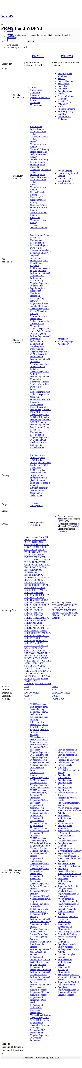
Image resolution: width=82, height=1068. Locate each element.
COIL (34, 549)
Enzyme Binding (37, 162)
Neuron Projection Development (38, 317)
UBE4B (28, 676)
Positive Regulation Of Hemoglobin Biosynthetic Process (40, 379)
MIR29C (38, 625)
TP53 (26, 673)
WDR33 (36, 678)
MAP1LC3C (58, 610)
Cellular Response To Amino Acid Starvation (40, 329)
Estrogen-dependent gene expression (39, 489)
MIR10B (37, 595)
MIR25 (44, 620)
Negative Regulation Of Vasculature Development (39, 871)
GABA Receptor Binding (69, 866)
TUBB (41, 673)
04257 (27, 689)
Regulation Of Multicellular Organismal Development (36, 1009)
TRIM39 (72, 615)
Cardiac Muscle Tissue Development (40, 385)
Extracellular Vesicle (39, 830)
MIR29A (28, 623)
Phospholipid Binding (67, 876)
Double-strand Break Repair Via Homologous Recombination (39, 239)
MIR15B (45, 602)
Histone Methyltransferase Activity (38, 187)
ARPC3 (27, 539)
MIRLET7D (42, 638)
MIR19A (39, 610)
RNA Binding (36, 126)
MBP (33, 587)
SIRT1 (35, 661)
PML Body (63, 104)
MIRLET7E (29, 640)
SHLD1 (27, 661)
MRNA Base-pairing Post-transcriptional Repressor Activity (39, 739)
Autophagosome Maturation (65, 826)
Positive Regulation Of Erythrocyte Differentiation (40, 338)
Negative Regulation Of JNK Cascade (39, 372)
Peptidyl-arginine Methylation (38, 289)
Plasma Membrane (66, 96)
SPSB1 (27, 663)
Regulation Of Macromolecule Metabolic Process (38, 820)
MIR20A (37, 618)
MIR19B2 (38, 613)
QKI (34, 653)
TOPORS (47, 671)
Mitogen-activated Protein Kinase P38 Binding (38, 207)
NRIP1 (34, 648)
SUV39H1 (57, 615)
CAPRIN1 (37, 544)
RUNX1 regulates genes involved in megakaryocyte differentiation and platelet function (38, 475)
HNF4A (28, 570)
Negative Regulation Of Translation (39, 284)
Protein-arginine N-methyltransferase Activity (39, 154)
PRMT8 (28, 653)
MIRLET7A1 (30, 635)
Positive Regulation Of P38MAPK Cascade (40, 410)
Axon (60, 106)
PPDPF (42, 650)
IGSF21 (36, 580)
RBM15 (40, 653)
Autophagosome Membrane (65, 74)
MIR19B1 (29, 613)
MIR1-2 (43, 590)
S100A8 (36, 658)
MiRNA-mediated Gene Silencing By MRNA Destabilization (40, 840)
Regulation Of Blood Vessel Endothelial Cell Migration (40, 899)
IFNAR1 (28, 580)
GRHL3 (28, 565)
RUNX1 (28, 658)
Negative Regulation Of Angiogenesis (39, 864)
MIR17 (45, 605)
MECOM (40, 587)
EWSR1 (40, 554)
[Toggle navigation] (2, 24)
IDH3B (47, 577)
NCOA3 (44, 645)
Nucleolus (62, 86)
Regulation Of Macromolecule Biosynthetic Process (39, 808)
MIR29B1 (37, 623)
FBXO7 (36, 559)
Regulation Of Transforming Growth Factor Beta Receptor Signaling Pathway (40, 961)
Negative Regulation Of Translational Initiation (39, 366)
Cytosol (33, 100)
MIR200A (29, 615)
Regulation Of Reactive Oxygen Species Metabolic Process (68, 888)
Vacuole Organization (67, 840)
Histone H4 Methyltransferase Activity (38, 220)
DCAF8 (36, 552)
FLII (48, 559)
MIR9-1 (35, 630)
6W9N (62, 699)
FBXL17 (28, 559)
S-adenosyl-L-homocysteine (36, 504)
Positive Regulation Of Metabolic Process (40, 973)
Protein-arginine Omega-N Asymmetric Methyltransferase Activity (40, 178)
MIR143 (36, 600)
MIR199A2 (29, 610)
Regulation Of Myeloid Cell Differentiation (68, 983)
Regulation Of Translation (36, 834)
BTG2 (41, 542)
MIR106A (29, 592)
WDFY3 (67, 56)
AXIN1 (42, 539)
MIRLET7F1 (42, 640)
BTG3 (55, 605)
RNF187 (28, 655)
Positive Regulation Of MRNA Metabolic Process (40, 979)
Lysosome (34, 95)
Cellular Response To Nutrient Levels (39, 322)
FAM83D (28, 557)
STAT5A (35, 666)
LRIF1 (38, 585)
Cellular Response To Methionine (39, 395)
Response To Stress (66, 863)
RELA (47, 653)
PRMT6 (55, 613)
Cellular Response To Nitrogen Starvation (67, 751)
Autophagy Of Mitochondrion (64, 776)
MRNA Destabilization (40, 1015)
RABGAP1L (65, 613)
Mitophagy (62, 767)
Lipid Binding (64, 181)
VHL (41, 676)
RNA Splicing (36, 280)
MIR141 (28, 600)
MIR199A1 (38, 607)
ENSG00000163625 (61, 693)
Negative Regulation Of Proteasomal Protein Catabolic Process (68, 992)
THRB (35, 671)
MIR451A (45, 628)
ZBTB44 (56, 618)
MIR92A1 (36, 633)
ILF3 (43, 580)
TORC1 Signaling (38, 334)
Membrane (35, 102)
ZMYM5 (39, 683)
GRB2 (69, 607)
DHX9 (44, 552)
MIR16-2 (37, 605)
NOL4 (27, 648)
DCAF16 (28, 552)
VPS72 (47, 676)
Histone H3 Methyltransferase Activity (66, 881)
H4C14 (27, 567)
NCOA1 (28, 645)
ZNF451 (47, 683)
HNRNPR (29, 575)
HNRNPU (38, 575)
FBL (43, 557)
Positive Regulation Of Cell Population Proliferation (40, 275)
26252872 (63, 521)
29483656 (34, 525)
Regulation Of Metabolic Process (38, 826)
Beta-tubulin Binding (67, 934)
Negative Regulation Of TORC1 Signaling (39, 415)
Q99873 (28, 696)
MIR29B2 (29, 625)
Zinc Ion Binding (65, 178)
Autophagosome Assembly (65, 783)
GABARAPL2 (58, 607)
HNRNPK (39, 572)
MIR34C (28, 628)
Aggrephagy (63, 344)
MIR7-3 (28, 630)
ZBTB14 (38, 681)
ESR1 (33, 554)
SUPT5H (28, 668)
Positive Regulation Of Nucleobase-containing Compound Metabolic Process (40, 923)
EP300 (27, 554)
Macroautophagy (65, 341)
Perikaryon (62, 119)
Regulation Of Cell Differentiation (38, 1031)
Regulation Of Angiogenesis (36, 859)
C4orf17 (28, 544)
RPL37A (37, 655)
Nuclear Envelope (66, 81)
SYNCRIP (38, 668)
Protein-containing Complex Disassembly (68, 900)
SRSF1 (41, 663)
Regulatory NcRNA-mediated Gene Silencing (39, 732)
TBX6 (46, 668)
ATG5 (74, 602)
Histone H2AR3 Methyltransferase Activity (66, 962)
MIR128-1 (29, 597)
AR (46, 537)
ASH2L (35, 539)
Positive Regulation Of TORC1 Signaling (40, 420)
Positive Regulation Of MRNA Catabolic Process (40, 952)
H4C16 (34, 567)
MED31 (28, 590)
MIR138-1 (39, 597)
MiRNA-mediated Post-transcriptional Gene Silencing (39, 707)
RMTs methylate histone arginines (37, 456)
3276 (26, 686)
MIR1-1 (35, 590)
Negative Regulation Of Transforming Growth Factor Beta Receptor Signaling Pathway (39, 934)
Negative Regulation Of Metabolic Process (40, 786)
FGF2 (43, 559)
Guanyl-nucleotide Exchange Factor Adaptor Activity (69, 949)
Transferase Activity (39, 159)
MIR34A (47, 625)
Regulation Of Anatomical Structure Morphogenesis (39, 1025)
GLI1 (31, 562)
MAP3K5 (46, 585)
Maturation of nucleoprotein (36, 494)
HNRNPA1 (37, 570)
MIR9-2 (43, 630)
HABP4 (42, 567)
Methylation (35, 326)
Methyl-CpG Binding (39, 149)
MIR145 (44, 600)
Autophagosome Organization (65, 788)
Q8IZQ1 (56, 696)
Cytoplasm (35, 92)
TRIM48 (34, 673)
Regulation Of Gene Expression (39, 801)
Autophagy (63, 339)
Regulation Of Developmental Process (40, 968)
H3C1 (41, 565)
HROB (40, 577)
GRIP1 (35, 565)
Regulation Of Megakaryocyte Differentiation (37, 346)
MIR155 (28, 602)
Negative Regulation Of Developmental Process (39, 853)
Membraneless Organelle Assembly (39, 405)
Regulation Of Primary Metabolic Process (40, 993)
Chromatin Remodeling (40, 250)
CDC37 (45, 544)
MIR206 (28, 618)
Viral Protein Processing (36, 294)
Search (10, 31)
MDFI (67, 610)
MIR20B (45, 618)
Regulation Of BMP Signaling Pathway (39, 304)
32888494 (73, 526)
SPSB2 (34, 663)
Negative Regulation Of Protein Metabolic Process (39, 886)
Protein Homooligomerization (40, 390)
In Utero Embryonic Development (39, 246)
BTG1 (35, 542)
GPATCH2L (40, 562)
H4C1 (47, 565)
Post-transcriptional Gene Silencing (39, 725)
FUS (26, 562)
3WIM (55, 699)
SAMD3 (44, 658)
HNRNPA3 (29, 572)
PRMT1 (38, 56)
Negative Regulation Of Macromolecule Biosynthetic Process (39, 760)
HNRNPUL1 (30, 577)
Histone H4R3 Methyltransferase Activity (38, 200)
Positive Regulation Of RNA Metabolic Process (40, 944)
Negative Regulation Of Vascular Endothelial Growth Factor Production (39, 908)
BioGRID (11, 47)
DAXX (41, 549)
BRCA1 (28, 542)
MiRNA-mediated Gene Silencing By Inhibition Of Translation (38, 794)
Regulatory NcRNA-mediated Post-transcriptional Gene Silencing (39, 716)
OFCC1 (27, 650)
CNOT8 (28, 549)
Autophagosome (65, 91)
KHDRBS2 (40, 582)
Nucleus (33, 87)
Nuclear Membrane (66, 109)
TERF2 (27, 671)
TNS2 (64, 615)
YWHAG (28, 681)
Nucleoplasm (36, 90)
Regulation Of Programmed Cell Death (38, 1000)
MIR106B (38, 592)
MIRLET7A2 (43, 635)
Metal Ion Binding (66, 183)
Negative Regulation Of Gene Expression (39, 753)
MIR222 (36, 620)
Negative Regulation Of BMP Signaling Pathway (39, 311)
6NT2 (27, 699)
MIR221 (28, 620)
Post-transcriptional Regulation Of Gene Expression (39, 747)
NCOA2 (36, 645)
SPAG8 (41, 661)
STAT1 (27, 666)
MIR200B (38, 615)
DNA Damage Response (36, 264)
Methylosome (36, 105)
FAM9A (37, 557)
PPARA (35, 650)
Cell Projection (64, 116)
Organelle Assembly (67, 909)
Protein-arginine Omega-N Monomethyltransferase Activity (40, 168)
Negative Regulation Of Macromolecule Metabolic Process (39, 780)
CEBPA (27, 547)
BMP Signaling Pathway (37, 299)
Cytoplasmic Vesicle (67, 944)
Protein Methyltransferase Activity (38, 144)
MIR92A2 (46, 633)
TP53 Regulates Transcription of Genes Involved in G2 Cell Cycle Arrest (40, 464)
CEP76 (61, 605)
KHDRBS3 (29, 585)
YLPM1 (44, 678)
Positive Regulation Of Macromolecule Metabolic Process (40, 987)
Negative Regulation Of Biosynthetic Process (39, 767)
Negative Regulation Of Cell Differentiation (40, 1018)
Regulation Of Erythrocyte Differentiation (64, 969)
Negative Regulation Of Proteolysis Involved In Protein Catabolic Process (69, 856)
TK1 (40, 671)
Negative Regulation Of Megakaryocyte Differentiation (39, 354)
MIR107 (28, 595)
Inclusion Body (64, 101)
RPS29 (44, 655)
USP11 (35, 676)
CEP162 (35, 547)
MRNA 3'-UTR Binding (37, 773)
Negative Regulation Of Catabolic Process (68, 905)
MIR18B (28, 607)
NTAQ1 (41, 648)
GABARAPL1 (71, 605)
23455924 (11, 37)
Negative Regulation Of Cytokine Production (39, 1037)
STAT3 (75, 613)
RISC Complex (37, 722)
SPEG (48, 661)
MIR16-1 (28, 605)
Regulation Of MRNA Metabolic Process (40, 847)
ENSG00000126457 (33, 693)
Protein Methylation (39, 260)
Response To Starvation (68, 760)
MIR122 (45, 595)
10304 (55, 689)
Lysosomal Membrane (40, 97)
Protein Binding (37, 129)
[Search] (13, 41)
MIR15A (37, 602)
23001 (55, 686)
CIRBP (43, 547)
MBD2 (27, 587)
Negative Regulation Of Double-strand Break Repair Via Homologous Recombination (39, 442)
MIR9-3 (28, 633)
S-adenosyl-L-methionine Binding (39, 226)
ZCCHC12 (29, 683)
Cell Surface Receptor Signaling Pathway (40, 269)
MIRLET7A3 (30, 638)
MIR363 (37, 628)
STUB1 (43, 666)
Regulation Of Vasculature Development (36, 878)
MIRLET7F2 (30, 643)
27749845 (62, 531)
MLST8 (40, 643)
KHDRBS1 (29, 582)
